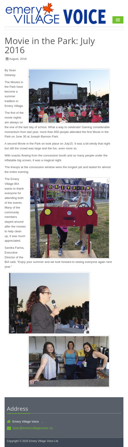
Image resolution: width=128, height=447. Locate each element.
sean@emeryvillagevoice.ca (33, 428)
